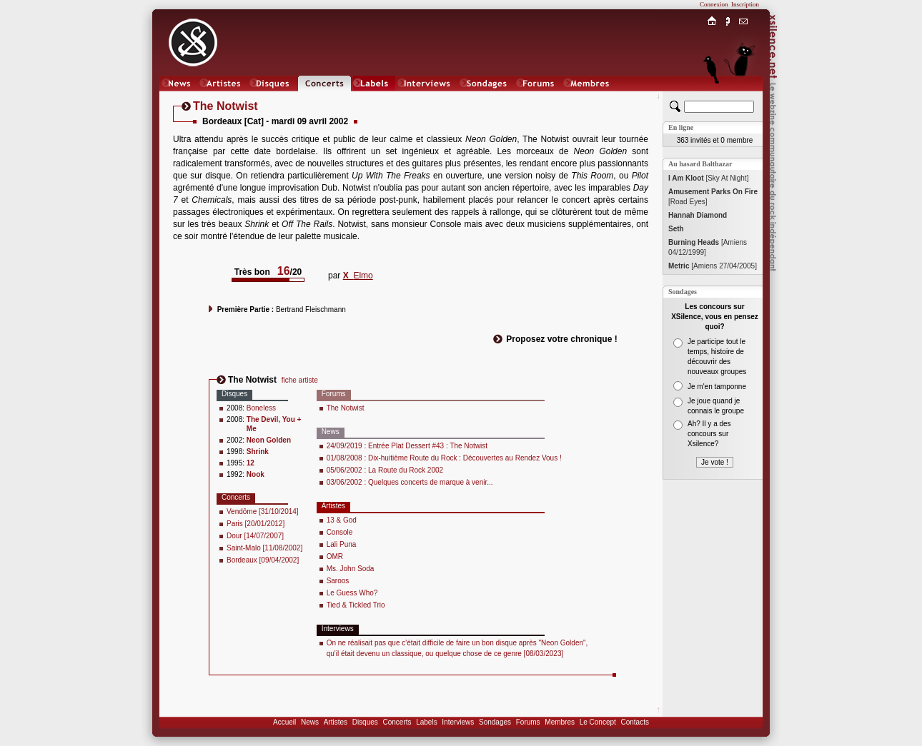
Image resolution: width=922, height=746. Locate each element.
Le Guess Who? (352, 593)
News (310, 722)
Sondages (495, 722)
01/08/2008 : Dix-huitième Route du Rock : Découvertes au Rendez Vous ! (444, 458)
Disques (365, 722)
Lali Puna (342, 544)
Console (340, 532)
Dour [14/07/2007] (255, 536)
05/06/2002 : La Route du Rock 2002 (385, 470)
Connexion (714, 4)
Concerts (396, 722)
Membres (560, 722)
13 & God (342, 520)
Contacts (634, 722)
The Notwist (346, 408)
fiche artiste (300, 380)
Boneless (261, 408)
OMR (335, 556)
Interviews (458, 722)
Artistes (335, 722)
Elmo (358, 276)
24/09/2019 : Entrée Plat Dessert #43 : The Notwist (407, 446)
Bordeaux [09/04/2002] (263, 560)
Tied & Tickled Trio (356, 605)
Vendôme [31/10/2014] (263, 511)
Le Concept (598, 722)
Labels (426, 722)
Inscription (745, 4)
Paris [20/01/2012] (255, 524)
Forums (528, 722)
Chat (743, 97)
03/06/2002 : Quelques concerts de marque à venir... (410, 482)
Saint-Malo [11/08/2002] (264, 548)
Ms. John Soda (351, 569)
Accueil (284, 722)
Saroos (338, 581)
